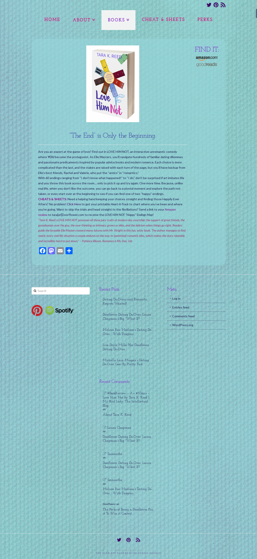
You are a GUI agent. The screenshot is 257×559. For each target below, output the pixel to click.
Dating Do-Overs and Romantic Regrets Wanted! (125, 301)
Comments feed (183, 316)
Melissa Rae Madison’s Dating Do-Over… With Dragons (127, 332)
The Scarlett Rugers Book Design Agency (128, 553)
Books (116, 20)
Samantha (114, 454)
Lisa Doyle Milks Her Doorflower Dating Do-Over (126, 347)
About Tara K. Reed (117, 415)
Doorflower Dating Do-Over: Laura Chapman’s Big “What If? (127, 317)
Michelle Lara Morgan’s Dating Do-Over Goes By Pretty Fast (126, 362)
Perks (205, 20)
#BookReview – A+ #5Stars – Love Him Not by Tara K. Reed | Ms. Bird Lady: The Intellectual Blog (126, 400)
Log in (176, 298)
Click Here (74, 204)
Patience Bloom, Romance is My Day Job (107, 241)
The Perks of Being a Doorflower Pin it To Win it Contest (128, 512)
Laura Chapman (119, 428)
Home (52, 20)
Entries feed (180, 307)
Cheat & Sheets (163, 20)
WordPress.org (182, 325)
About (82, 20)
